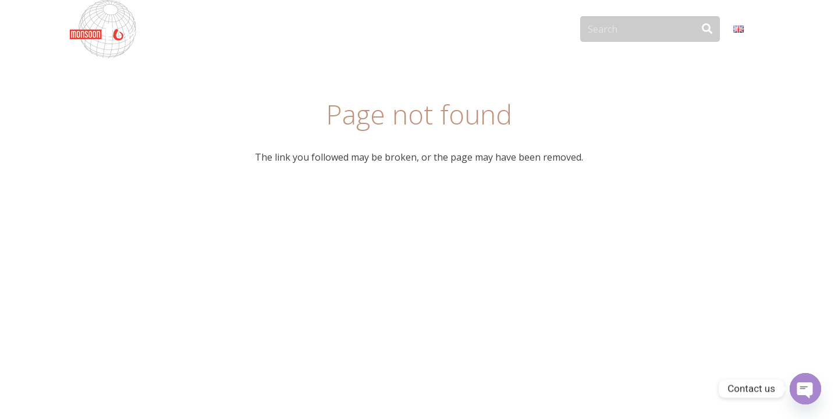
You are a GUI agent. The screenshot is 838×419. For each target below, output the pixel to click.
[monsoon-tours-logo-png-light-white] (113, 29)
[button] (751, 29)
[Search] (650, 29)
